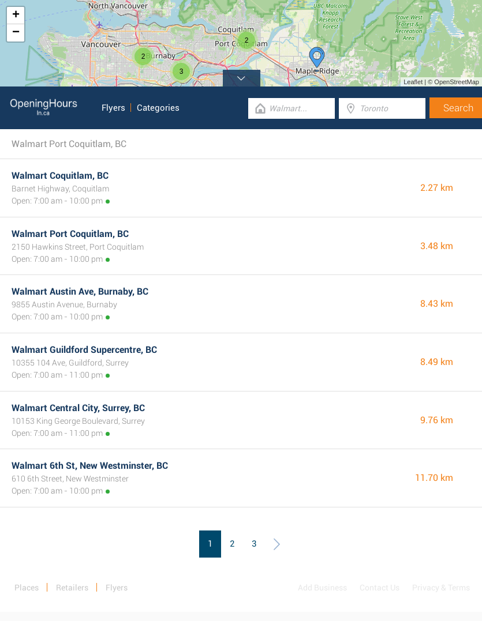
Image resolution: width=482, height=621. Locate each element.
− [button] (16, 33)
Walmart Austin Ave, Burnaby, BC (80, 291)
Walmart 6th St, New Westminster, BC (90, 465)
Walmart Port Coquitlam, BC (70, 233)
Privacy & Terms (441, 587)
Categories (158, 108)
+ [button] (16, 15)
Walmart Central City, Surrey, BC (78, 407)
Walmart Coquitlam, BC (60, 175)
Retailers (72, 587)
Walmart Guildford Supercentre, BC (84, 349)
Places (26, 587)
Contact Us (379, 587)
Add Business (322, 587)
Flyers (113, 108)
